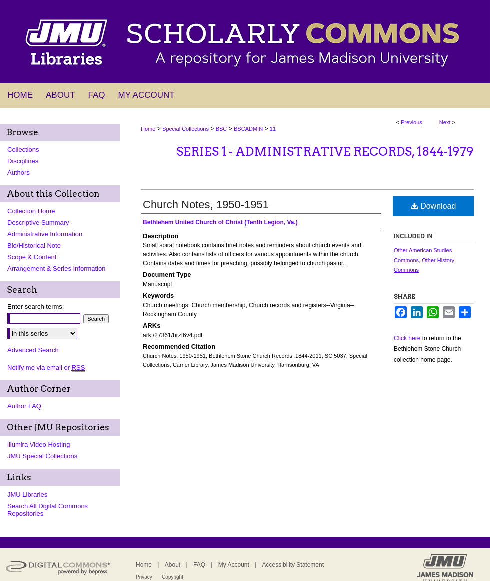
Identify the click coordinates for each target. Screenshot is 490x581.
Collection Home (31, 211)
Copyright (173, 577)
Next (445, 122)
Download (433, 206)
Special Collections (185, 129)
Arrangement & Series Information (57, 268)
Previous (411, 122)
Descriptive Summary (39, 222)
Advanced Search (33, 350)
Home (148, 129)
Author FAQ (25, 406)
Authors (19, 172)
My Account (234, 564)
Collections (24, 149)
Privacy (144, 577)
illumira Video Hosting (39, 444)
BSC (222, 129)
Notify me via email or (46, 367)
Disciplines (23, 161)
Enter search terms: (36, 306)
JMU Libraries (28, 494)
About (172, 564)
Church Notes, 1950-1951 (206, 204)
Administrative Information (45, 234)
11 (273, 129)
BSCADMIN (248, 129)
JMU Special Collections (43, 456)
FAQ (200, 564)
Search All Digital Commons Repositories (48, 509)
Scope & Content (32, 257)
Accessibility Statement (293, 564)
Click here (407, 338)
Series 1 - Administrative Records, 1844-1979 (325, 151)
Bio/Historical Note (34, 245)
